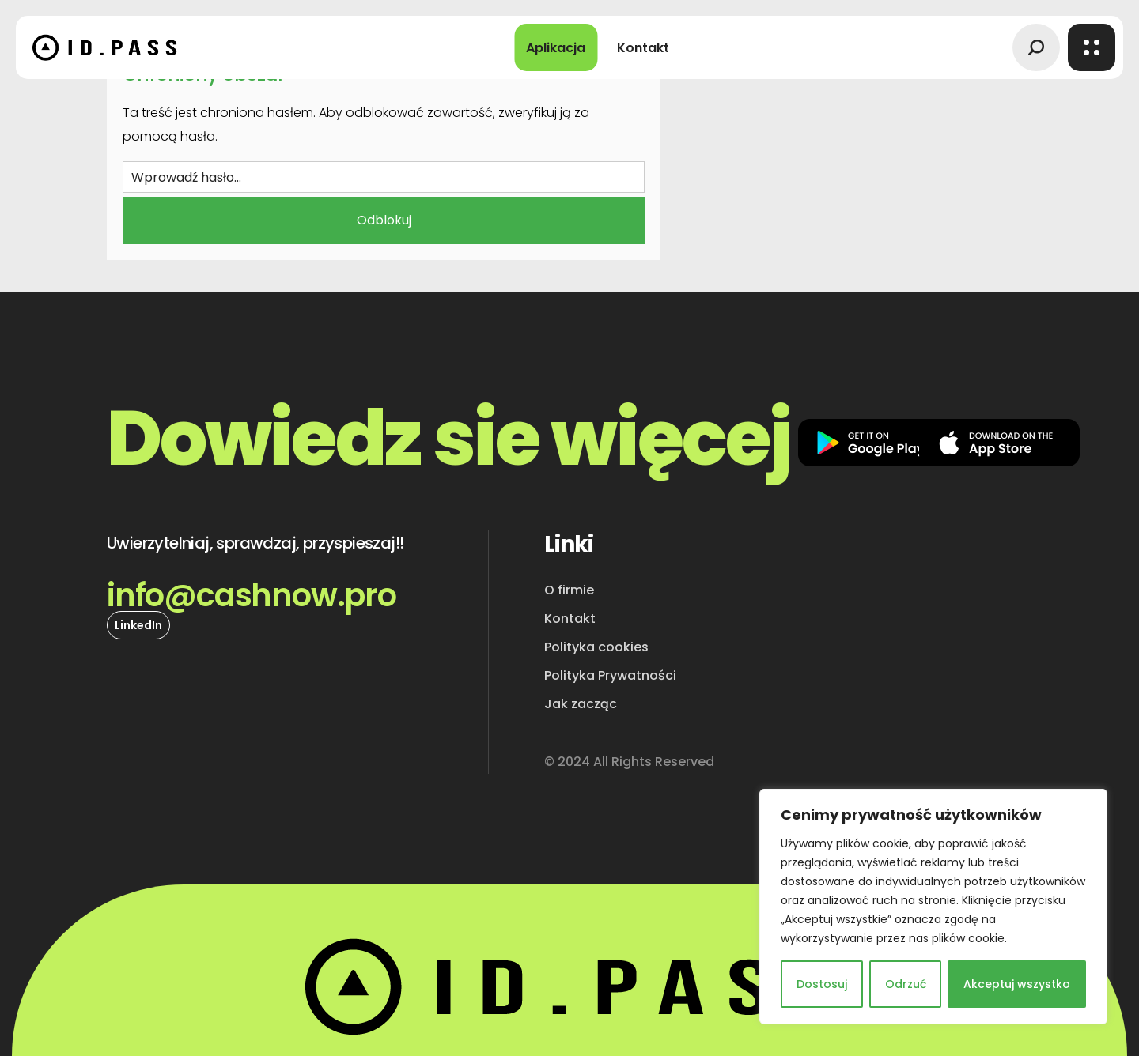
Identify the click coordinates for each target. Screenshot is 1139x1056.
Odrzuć (905, 984)
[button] (1036, 47)
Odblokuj (384, 220)
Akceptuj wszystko (1016, 984)
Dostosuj (822, 984)
